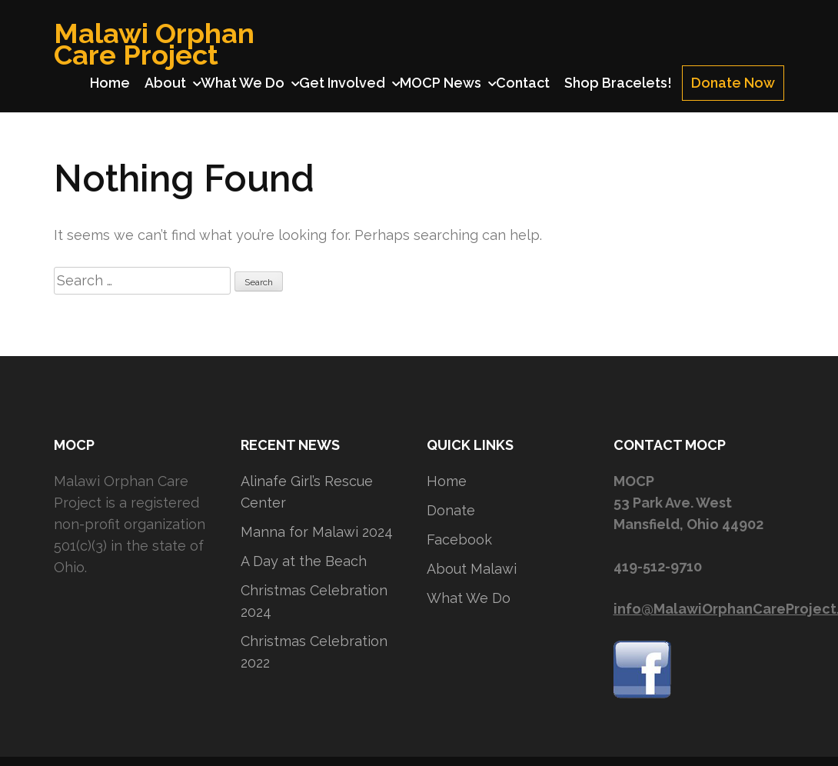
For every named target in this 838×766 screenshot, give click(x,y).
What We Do (242, 83)
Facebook (459, 539)
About (165, 83)
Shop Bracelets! (618, 83)
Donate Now (733, 83)
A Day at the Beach (304, 561)
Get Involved (342, 83)
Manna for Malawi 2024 (317, 532)
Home (110, 83)
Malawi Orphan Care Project (154, 44)
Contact (523, 83)
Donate (451, 510)
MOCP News (440, 83)
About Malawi (472, 569)
